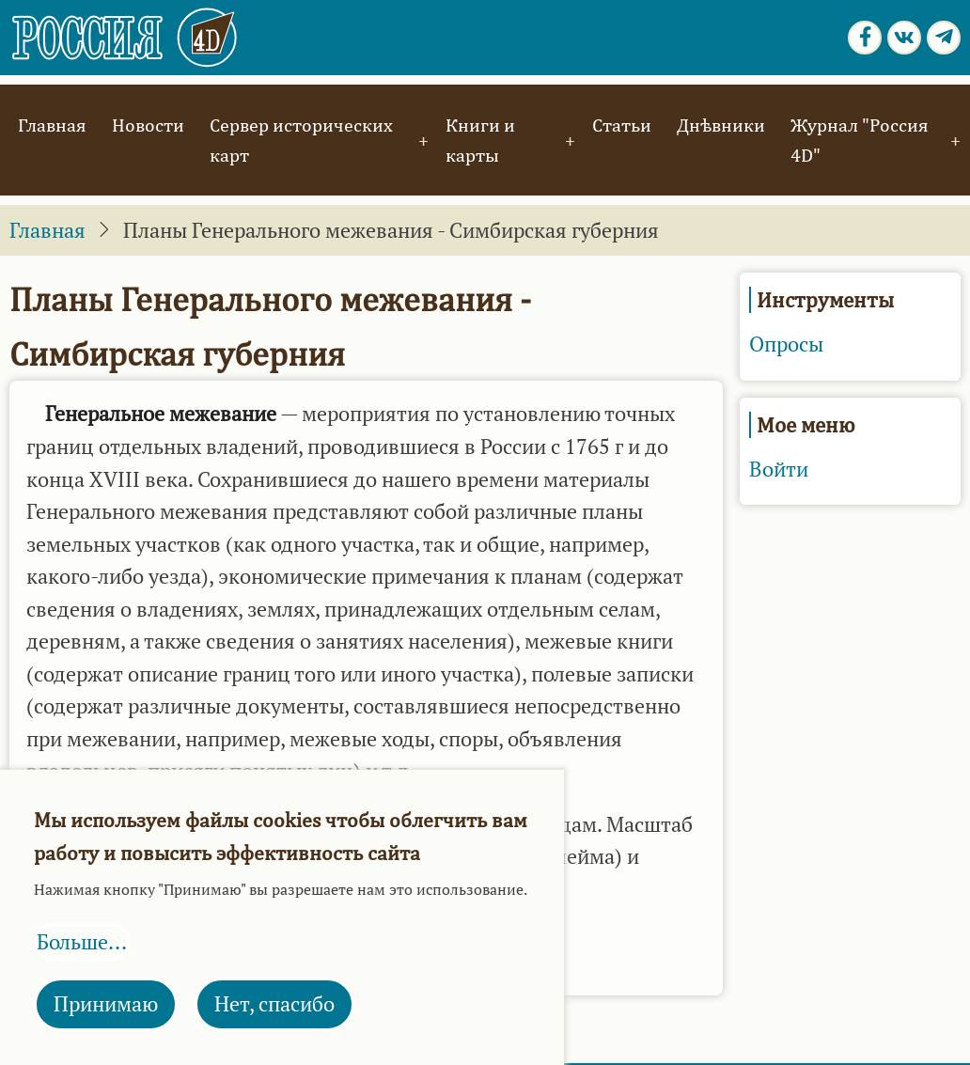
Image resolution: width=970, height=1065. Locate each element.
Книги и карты (480, 139)
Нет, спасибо (274, 1004)
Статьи (621, 124)
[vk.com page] (904, 38)
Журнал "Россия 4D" (859, 139)
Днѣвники (721, 124)
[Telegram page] (944, 38)
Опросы (786, 344)
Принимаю (106, 1004)
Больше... (82, 942)
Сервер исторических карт (301, 139)
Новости (148, 124)
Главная (52, 124)
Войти (778, 469)
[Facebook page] (865, 38)
